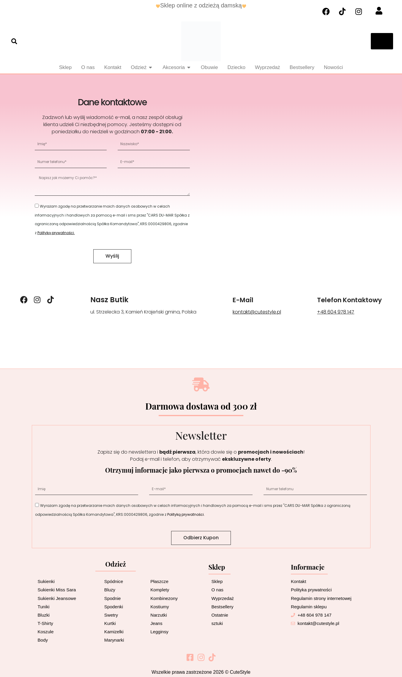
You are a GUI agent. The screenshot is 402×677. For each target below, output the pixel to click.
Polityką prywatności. (56, 232)
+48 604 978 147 (328, 311)
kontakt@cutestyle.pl (252, 311)
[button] (14, 41)
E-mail (239, 300)
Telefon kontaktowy (346, 300)
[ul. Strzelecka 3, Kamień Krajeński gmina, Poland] (291, 180)
